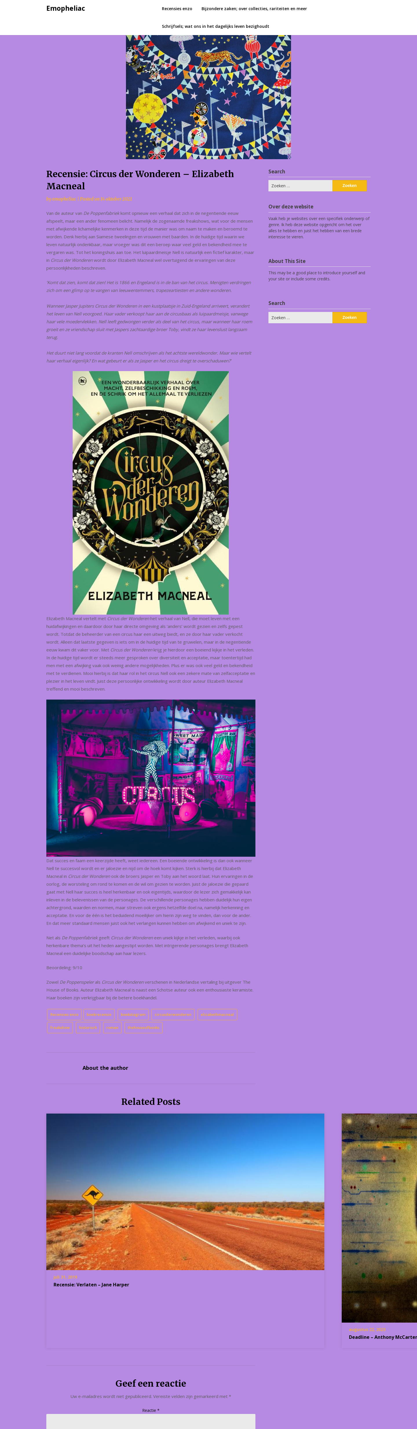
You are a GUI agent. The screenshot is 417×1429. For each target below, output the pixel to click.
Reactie (151, 1410)
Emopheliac (65, 8)
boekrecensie (99, 1014)
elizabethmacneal (217, 1014)
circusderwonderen (173, 1014)
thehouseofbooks (143, 1027)
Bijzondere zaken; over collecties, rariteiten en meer (254, 8)
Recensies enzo (177, 8)
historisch (88, 1027)
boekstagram (133, 1014)
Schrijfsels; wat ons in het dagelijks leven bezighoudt (215, 26)
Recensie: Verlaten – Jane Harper (91, 1284)
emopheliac (64, 199)
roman (112, 1027)
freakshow (60, 1027)
